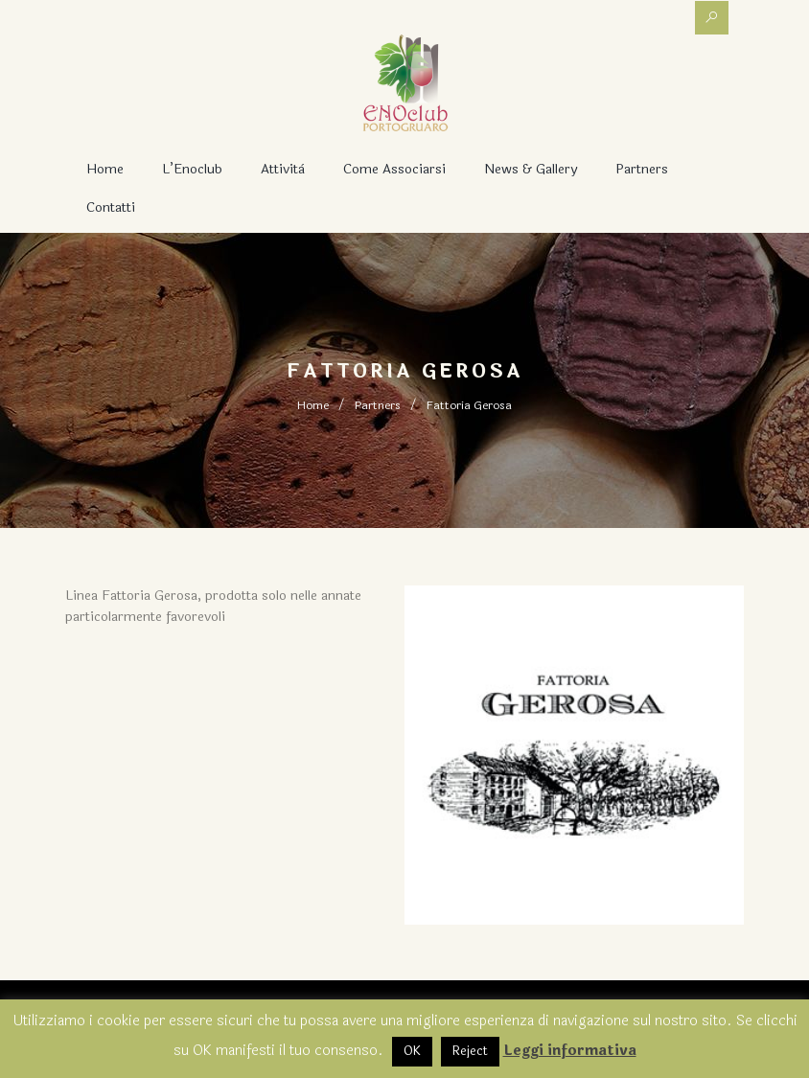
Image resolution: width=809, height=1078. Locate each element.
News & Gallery (530, 169)
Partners (641, 169)
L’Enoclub (192, 169)
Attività (283, 169)
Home (105, 169)
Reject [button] (470, 1051)
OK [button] (412, 1051)
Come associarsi (394, 169)
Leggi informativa (569, 1051)
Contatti (110, 207)
